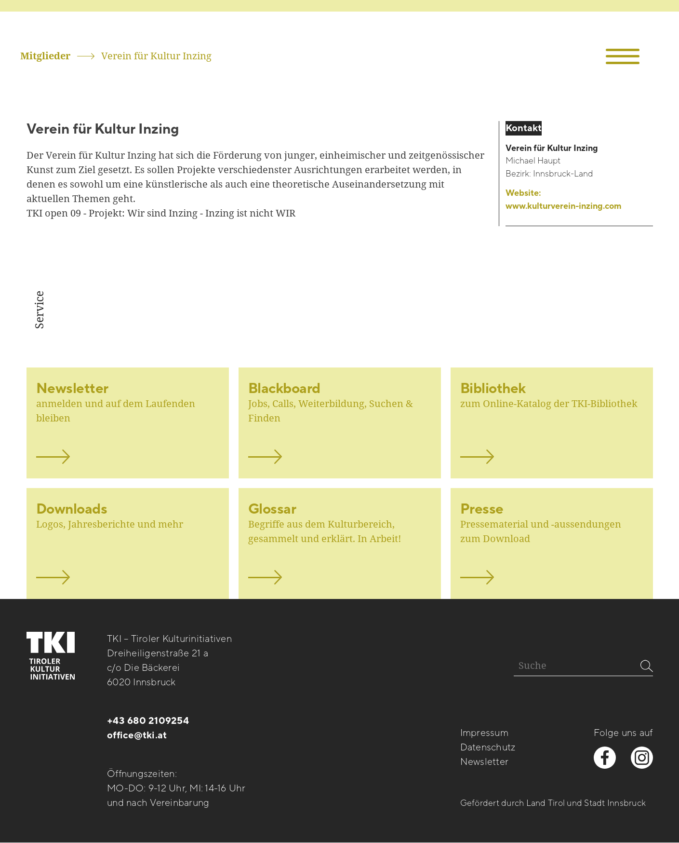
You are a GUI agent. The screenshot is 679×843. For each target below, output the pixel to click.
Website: (564, 200)
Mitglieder (45, 55)
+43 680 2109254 (148, 721)
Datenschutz (488, 747)
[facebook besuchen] (605, 758)
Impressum (484, 733)
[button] (623, 57)
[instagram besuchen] (642, 758)
